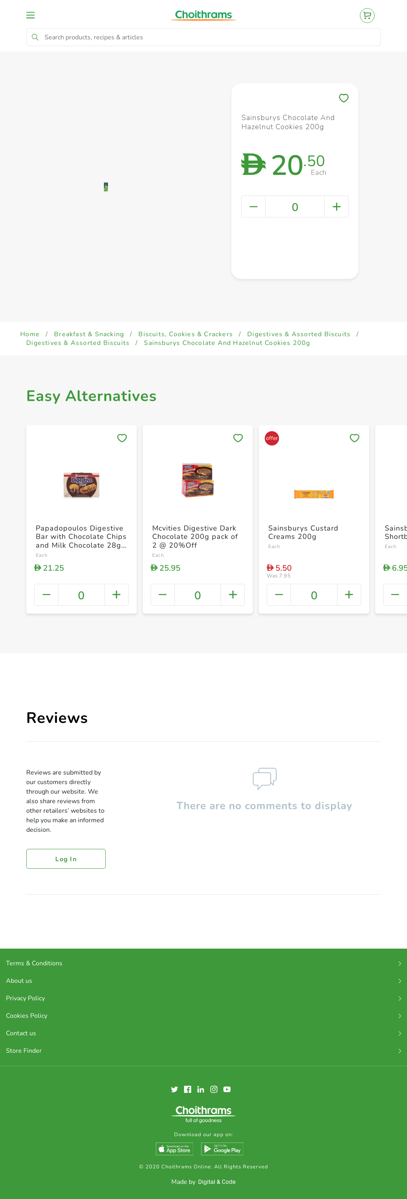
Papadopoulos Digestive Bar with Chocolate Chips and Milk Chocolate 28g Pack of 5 (81, 541)
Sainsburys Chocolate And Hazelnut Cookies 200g (227, 343)
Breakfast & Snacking (89, 334)
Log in (66, 859)
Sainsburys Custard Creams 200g (303, 532)
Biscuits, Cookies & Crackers (185, 334)
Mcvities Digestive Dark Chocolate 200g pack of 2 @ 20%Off (195, 536)
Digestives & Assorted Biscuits (299, 334)
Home (30, 334)
